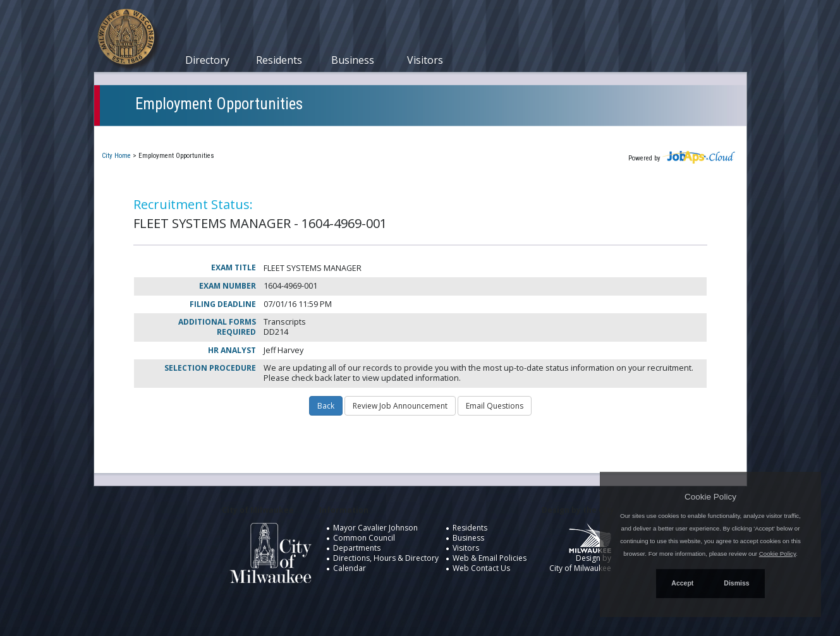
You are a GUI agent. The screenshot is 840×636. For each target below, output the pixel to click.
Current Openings (147, 135)
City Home (116, 156)
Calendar (349, 568)
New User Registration (509, 135)
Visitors (425, 60)
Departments (356, 548)
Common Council (364, 537)
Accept (682, 583)
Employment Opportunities (219, 104)
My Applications (239, 135)
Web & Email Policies (490, 558)
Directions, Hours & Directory (386, 558)
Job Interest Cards (402, 135)
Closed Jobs (319, 135)
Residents (279, 60)
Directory (207, 60)
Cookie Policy (710, 496)
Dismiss (736, 583)
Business (352, 60)
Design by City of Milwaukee (580, 552)
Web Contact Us (481, 568)
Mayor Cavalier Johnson (375, 527)
